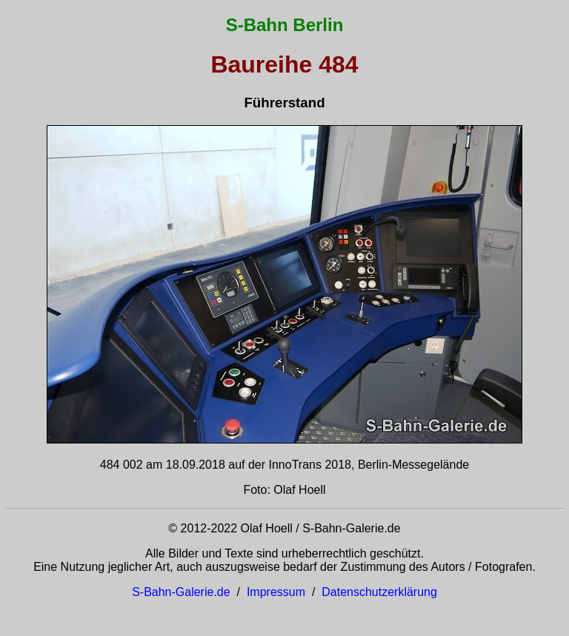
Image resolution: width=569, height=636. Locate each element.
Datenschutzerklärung (379, 592)
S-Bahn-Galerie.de (181, 592)
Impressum (276, 592)
